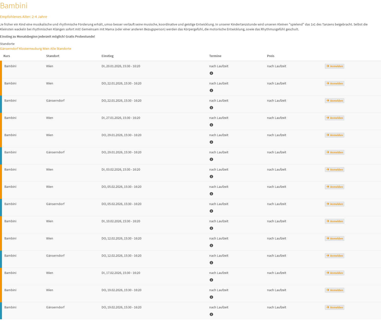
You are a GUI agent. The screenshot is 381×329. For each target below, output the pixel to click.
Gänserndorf (9, 48)
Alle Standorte (60, 48)
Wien (46, 48)
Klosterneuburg (30, 48)
